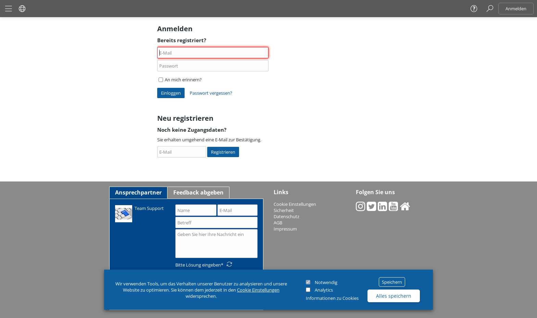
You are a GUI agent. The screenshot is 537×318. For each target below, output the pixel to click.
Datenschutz (286, 216)
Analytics (324, 290)
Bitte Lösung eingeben (198, 265)
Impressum (285, 229)
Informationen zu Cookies (332, 298)
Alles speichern (393, 296)
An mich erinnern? (180, 79)
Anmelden (515, 8)
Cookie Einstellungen (258, 290)
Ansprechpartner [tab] (138, 192)
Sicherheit (284, 210)
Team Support (139, 213)
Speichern (392, 282)
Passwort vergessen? (211, 93)
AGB (278, 223)
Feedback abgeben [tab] (198, 192)
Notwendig (326, 282)
